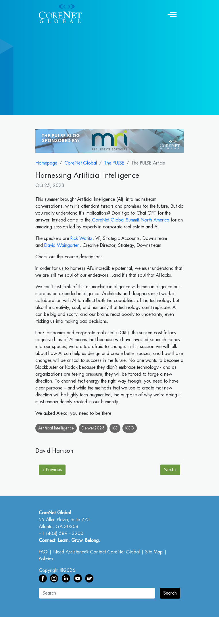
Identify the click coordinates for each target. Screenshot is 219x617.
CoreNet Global (80, 163)
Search (170, 593)
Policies (46, 559)
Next (170, 469)
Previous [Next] (52, 469)
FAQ (43, 552)
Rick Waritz (81, 238)
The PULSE (114, 163)
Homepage (46, 163)
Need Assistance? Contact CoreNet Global (96, 552)
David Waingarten (62, 245)
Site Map (154, 552)
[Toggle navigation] (172, 13)
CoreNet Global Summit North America (130, 220)
